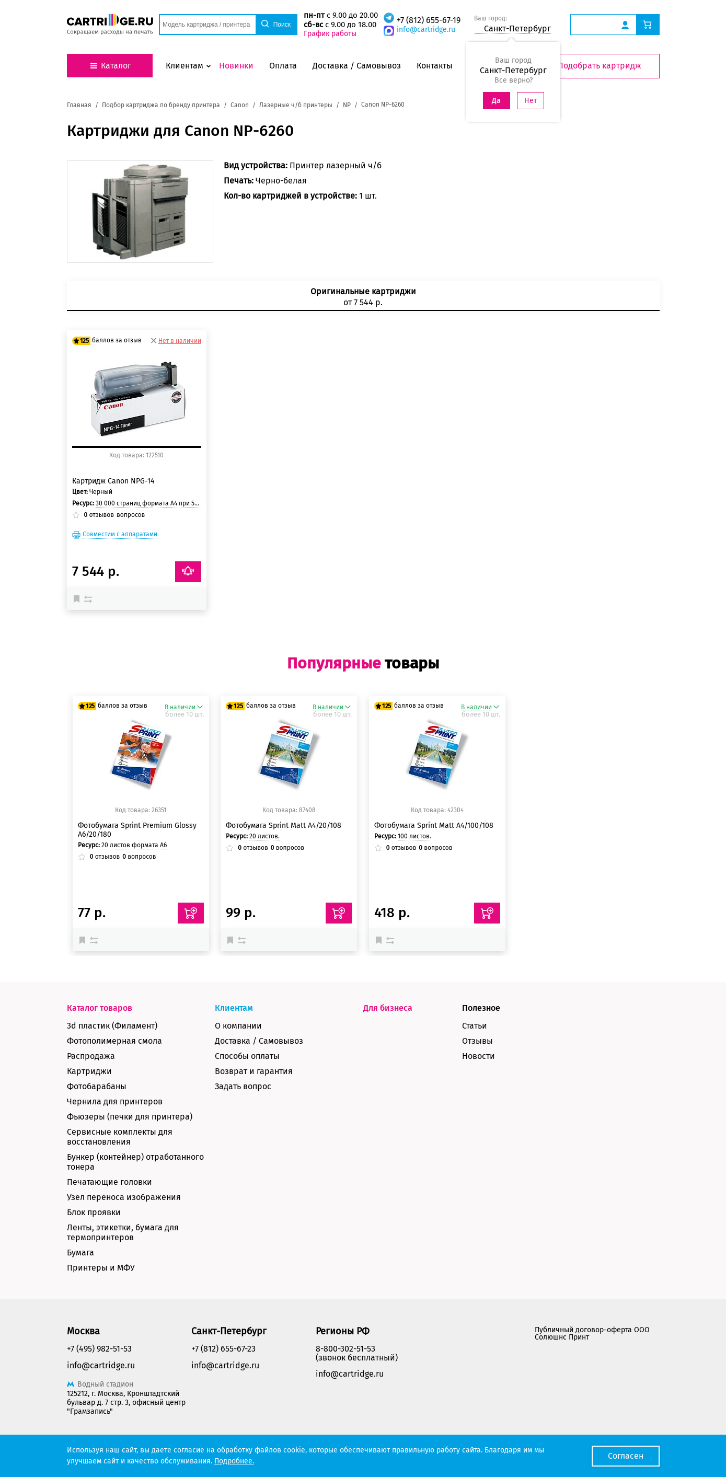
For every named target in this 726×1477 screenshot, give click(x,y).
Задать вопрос (243, 1086)
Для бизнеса (387, 1008)
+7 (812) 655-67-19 (428, 20)
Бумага (80, 1252)
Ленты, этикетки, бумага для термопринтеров (123, 1232)
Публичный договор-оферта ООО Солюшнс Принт (592, 1333)
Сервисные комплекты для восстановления (119, 1137)
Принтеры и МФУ (101, 1268)
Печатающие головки (109, 1182)
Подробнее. (234, 1461)
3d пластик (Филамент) (112, 1026)
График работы (330, 33)
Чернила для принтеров (115, 1101)
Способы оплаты (247, 1056)
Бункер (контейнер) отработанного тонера (135, 1162)
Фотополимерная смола (114, 1041)
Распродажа (91, 1056)
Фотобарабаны (96, 1086)
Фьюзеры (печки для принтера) (129, 1117)
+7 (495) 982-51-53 (99, 1349)
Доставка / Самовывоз (259, 1041)
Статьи (474, 1026)
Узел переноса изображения (124, 1197)
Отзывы (477, 1041)
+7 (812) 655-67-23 (223, 1349)
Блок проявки (94, 1212)
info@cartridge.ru (426, 29)
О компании (238, 1026)
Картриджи (89, 1071)
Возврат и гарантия (254, 1071)
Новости (478, 1056)
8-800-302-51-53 (345, 1349)
